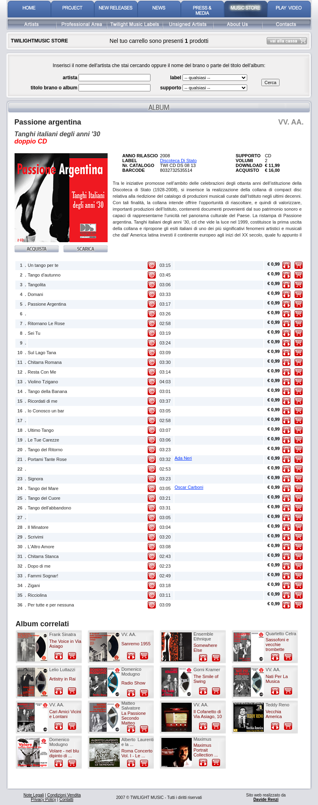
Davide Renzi (265, 799)
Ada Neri (183, 458)
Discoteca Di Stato (178, 160)
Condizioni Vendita (64, 795)
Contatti (66, 799)
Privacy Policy (43, 799)
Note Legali (33, 795)
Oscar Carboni (189, 487)
